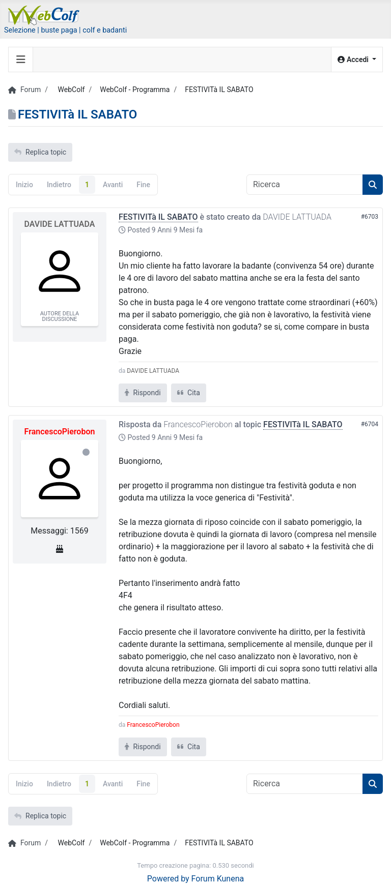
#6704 (369, 424)
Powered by (168, 878)
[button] (357, 59)
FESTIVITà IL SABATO (158, 217)
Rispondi (143, 393)
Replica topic (40, 152)
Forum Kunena (217, 878)
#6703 (369, 216)
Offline (86, 452)
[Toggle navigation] (21, 59)
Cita (188, 393)
